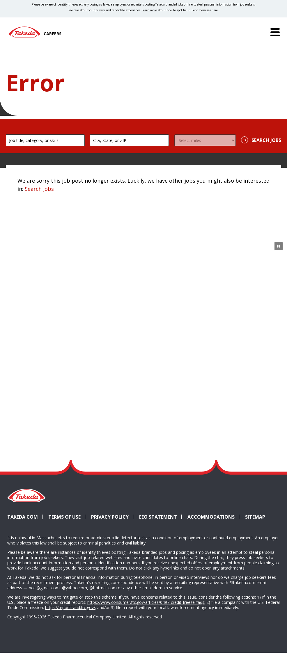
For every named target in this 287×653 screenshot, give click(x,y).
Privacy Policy (110, 517)
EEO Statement (158, 517)
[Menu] (275, 32)
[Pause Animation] (278, 246)
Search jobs (39, 188)
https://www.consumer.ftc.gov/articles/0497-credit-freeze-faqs (145, 602)
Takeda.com (22, 517)
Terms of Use (64, 517)
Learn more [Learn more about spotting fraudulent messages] (149, 10)
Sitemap (255, 517)
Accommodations (213, 517)
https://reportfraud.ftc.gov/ (70, 607)
